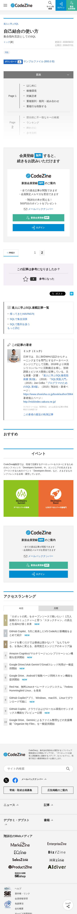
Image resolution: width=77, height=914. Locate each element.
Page (12, 95)
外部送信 (19, 891)
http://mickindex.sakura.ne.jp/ (39, 401)
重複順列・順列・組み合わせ (43, 101)
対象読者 (32, 95)
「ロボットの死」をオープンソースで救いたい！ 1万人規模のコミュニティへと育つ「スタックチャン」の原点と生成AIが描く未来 (40, 587)
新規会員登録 (37, 218)
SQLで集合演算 (18, 319)
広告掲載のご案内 (57, 757)
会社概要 (19, 876)
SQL (7, 52)
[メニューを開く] (5, 5)
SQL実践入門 (58, 379)
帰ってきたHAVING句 (22, 313)
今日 (21, 575)
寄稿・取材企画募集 (20, 757)
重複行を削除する (37, 106)
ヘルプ (18, 856)
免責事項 (19, 871)
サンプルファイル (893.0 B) (38, 61)
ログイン (38, 227)
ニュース (11, 772)
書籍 (49, 787)
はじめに (32, 85)
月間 (56, 575)
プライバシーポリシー (25, 886)
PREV (10, 252)
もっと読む (13, 328)
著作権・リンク (22, 861)
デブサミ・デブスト (16, 790)
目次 (53, 75)
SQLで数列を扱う (20, 324)
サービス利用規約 (23, 881)
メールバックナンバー (38, 209)
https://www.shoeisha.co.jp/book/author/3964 (48, 394)
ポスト (57, 294)
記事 (49, 772)
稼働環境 (32, 90)
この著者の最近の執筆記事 (38, 414)
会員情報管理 (21, 866)
